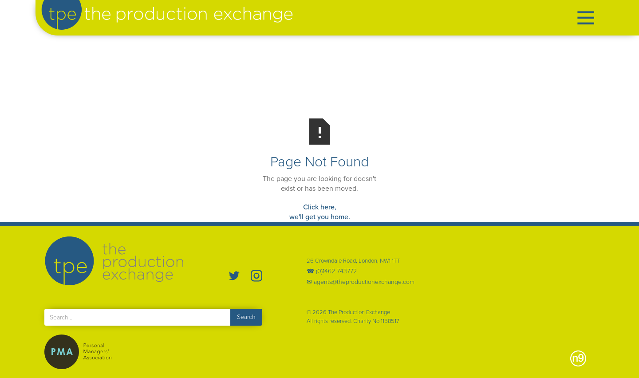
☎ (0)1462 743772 (332, 271)
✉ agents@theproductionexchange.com (360, 282)
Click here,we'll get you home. (319, 212)
